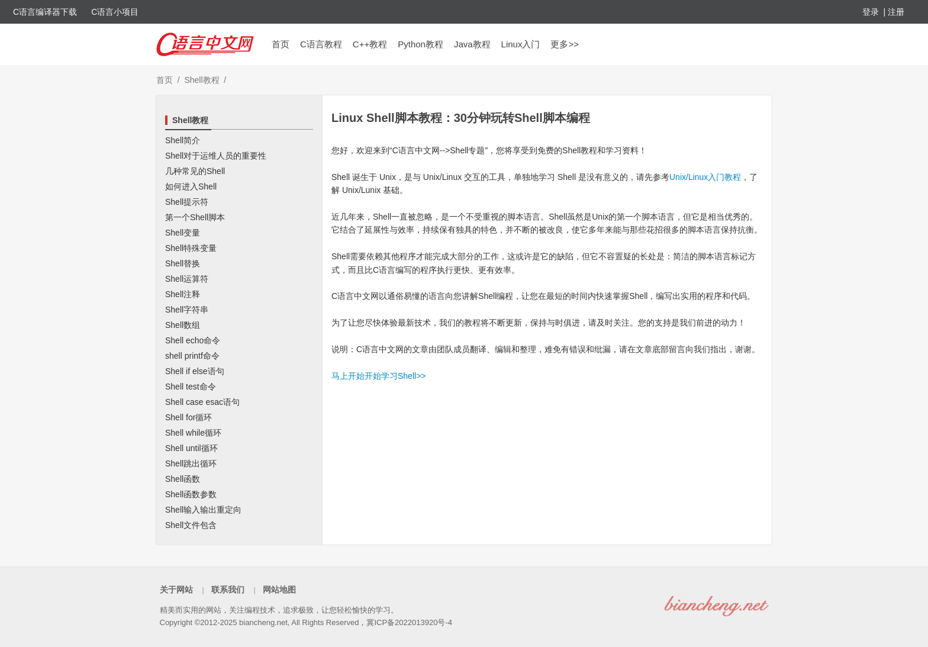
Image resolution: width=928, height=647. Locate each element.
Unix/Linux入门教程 (705, 177)
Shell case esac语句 (202, 402)
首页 (280, 44)
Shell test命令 (190, 386)
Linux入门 (520, 44)
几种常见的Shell (195, 171)
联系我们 (227, 589)
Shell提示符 (186, 202)
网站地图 (279, 589)
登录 (870, 12)
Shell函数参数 (191, 494)
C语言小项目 (114, 12)
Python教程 (420, 44)
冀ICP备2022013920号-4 (409, 622)
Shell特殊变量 (191, 248)
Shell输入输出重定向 (203, 509)
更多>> (564, 44)
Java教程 (472, 44)
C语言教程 (321, 44)
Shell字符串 (186, 309)
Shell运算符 (186, 279)
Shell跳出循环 (191, 463)
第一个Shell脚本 (195, 217)
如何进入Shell (191, 186)
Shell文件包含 (191, 525)
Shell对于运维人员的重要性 (215, 155)
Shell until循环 (191, 448)
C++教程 (370, 44)
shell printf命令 (192, 355)
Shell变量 (182, 232)
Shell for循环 (188, 417)
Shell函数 (182, 479)
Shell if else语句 (194, 371)
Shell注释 (182, 294)
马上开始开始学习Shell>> (378, 376)
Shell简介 (182, 140)
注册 (896, 12)
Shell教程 (201, 80)
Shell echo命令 (192, 340)
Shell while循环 (193, 432)
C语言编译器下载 (45, 12)
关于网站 (176, 589)
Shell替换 (182, 263)
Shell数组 (182, 325)
